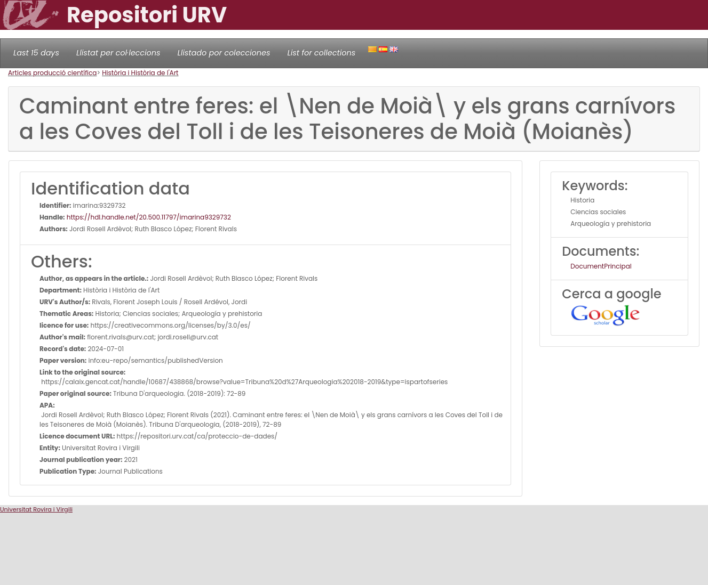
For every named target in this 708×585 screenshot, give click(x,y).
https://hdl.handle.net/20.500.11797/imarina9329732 (148, 217)
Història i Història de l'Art (140, 72)
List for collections (321, 52)
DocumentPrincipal (600, 266)
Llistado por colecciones (224, 52)
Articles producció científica (52, 72)
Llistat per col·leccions (118, 52)
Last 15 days (36, 52)
